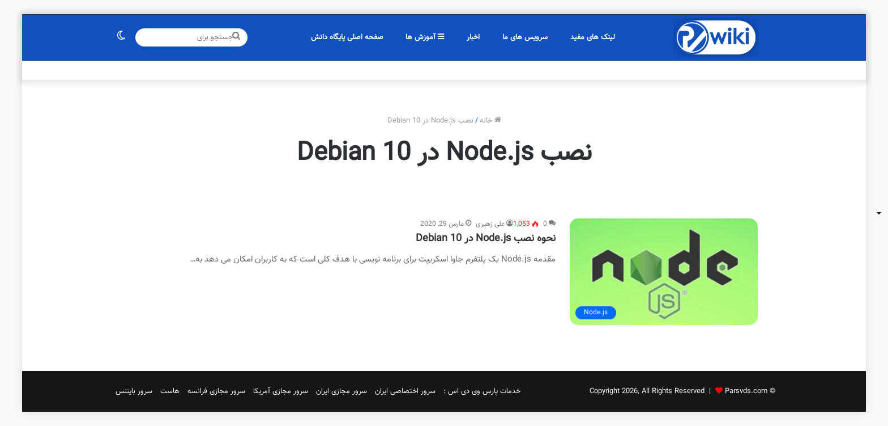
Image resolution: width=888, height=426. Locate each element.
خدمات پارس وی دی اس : (481, 391)
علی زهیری (490, 224)
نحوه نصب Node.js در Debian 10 (486, 239)
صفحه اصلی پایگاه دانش (347, 37)
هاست (170, 391)
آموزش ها (424, 37)
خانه (490, 120)
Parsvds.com (746, 391)
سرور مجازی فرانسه (216, 391)
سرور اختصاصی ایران (405, 391)
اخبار (473, 37)
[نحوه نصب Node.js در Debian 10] (664, 271)
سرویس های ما (525, 37)
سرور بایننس (134, 391)
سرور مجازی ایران (341, 391)
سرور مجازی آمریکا (280, 391)
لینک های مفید (592, 37)
